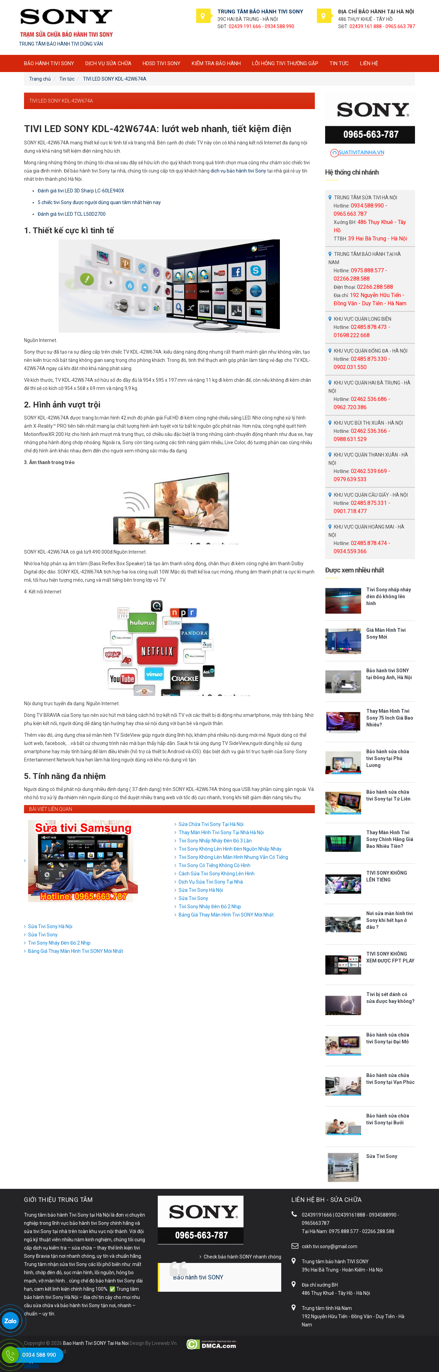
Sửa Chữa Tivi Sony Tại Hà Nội (211, 824)
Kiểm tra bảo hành (216, 63)
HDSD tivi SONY (161, 63)
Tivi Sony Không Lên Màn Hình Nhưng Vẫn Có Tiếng (233, 857)
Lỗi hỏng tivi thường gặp (285, 63)
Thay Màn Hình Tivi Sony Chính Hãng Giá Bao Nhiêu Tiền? (389, 839)
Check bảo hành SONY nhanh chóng (242, 1256)
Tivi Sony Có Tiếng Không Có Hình (214, 865)
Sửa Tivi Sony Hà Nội (201, 890)
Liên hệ (369, 63)
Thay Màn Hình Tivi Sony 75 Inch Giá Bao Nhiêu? (389, 718)
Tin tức (339, 63)
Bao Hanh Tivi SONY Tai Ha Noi (96, 1343)
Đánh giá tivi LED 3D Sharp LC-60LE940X (81, 190)
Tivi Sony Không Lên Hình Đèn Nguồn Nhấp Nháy (230, 849)
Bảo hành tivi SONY (198, 1277)
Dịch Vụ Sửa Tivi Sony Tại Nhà (211, 882)
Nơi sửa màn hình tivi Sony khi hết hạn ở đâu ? (389, 920)
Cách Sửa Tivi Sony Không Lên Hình (216, 873)
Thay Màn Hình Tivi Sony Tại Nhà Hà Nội (221, 832)
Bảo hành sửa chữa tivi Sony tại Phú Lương (387, 758)
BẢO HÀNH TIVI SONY (49, 63)
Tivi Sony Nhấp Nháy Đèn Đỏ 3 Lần (215, 840)
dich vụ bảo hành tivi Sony (238, 171)
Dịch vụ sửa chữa (108, 63)
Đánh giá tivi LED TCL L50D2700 (72, 214)
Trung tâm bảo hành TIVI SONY (335, 1261)
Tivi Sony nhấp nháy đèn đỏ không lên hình (388, 596)
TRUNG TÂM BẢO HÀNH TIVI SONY (260, 12)
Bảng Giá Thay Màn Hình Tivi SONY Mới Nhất (226, 915)
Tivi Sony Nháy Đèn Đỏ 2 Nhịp (210, 906)
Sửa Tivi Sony (193, 898)
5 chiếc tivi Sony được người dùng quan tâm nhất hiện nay (99, 202)
